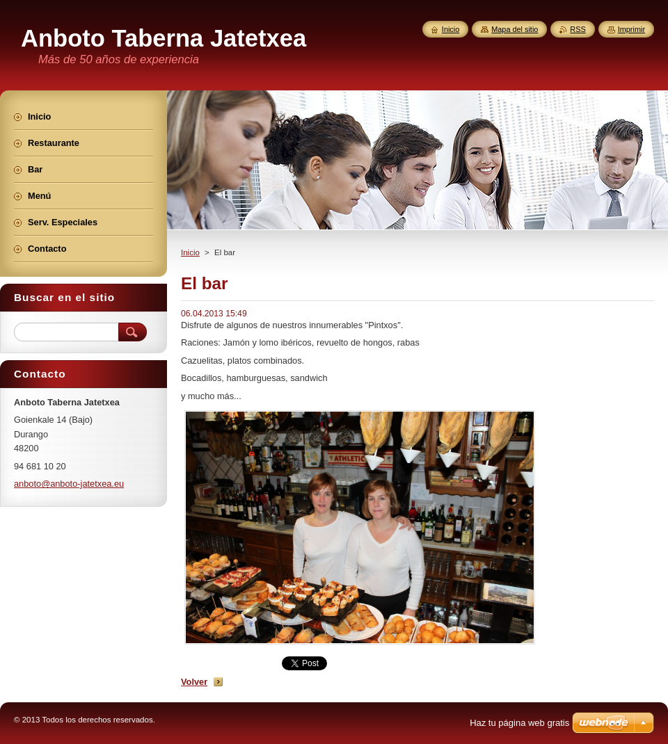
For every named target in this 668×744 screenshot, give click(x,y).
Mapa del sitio (514, 29)
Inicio (190, 252)
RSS (577, 29)
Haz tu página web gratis (519, 723)
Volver (194, 682)
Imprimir (631, 29)
